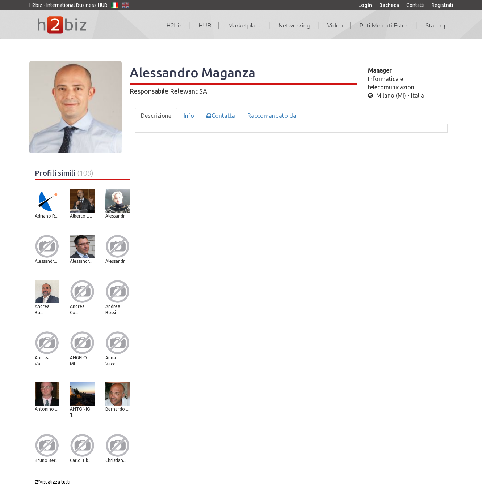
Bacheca (389, 5)
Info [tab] (189, 115)
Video (335, 25)
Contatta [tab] (220, 115)
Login (365, 5)
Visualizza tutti (52, 482)
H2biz (174, 25)
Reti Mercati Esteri (384, 25)
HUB (204, 25)
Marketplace (244, 25)
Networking (294, 25)
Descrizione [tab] (156, 115)
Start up (436, 25)
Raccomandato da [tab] (271, 115)
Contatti (415, 5)
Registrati (442, 5)
